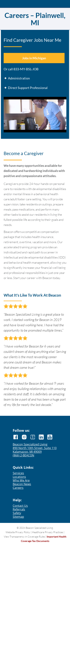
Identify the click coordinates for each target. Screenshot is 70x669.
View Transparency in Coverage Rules (24, 536)
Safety (17, 513)
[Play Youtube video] (35, 114)
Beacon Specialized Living (30, 444)
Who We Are (21, 480)
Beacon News (22, 484)
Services (18, 473)
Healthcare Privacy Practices (47, 532)
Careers (18, 488)
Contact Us (20, 506)
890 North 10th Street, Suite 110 (35, 448)
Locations (19, 477)
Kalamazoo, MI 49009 (27, 452)
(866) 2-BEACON (23, 455)
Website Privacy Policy (18, 532)
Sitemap (18, 517)
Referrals (19, 509)
